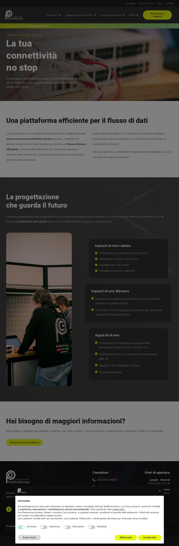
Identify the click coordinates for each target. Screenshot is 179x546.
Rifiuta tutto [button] (126, 537)
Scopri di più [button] (29, 537)
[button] (159, 490)
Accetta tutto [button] (149, 537)
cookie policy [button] (118, 509)
